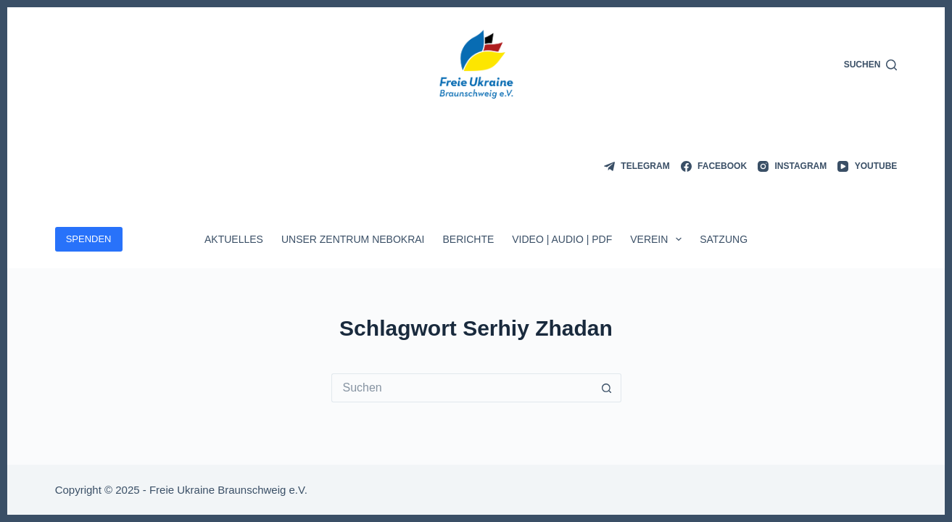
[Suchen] (871, 65)
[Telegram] (637, 167)
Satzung (724, 239)
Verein (658, 239)
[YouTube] (867, 167)
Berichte (468, 239)
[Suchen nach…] (461, 387)
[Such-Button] (606, 387)
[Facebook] (714, 167)
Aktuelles (233, 239)
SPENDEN (89, 238)
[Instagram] (792, 167)
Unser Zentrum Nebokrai (353, 239)
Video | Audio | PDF (562, 239)
